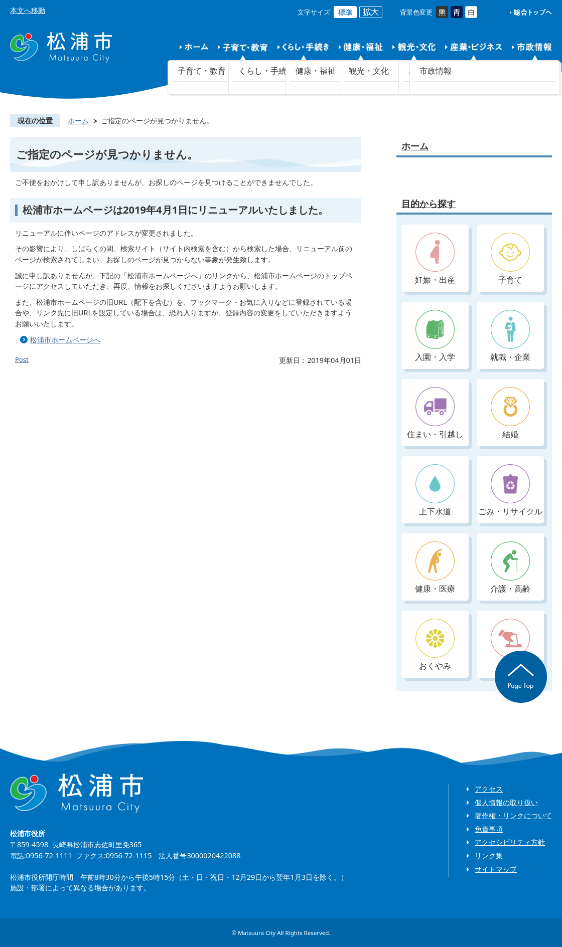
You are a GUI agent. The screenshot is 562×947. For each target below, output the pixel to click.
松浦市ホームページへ (65, 339)
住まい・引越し (435, 413)
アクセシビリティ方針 (510, 842)
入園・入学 (435, 336)
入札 (510, 645)
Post (22, 359)
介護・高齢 (510, 567)
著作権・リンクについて (513, 815)
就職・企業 (510, 336)
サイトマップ (496, 869)
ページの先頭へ (521, 677)
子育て (510, 259)
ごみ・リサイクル (510, 490)
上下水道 (435, 490)
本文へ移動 (27, 10)
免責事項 (489, 829)
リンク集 (489, 855)
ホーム (78, 120)
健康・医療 (435, 567)
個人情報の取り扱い (506, 802)
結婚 (510, 413)
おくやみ (435, 645)
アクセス (489, 789)
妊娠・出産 (435, 259)
